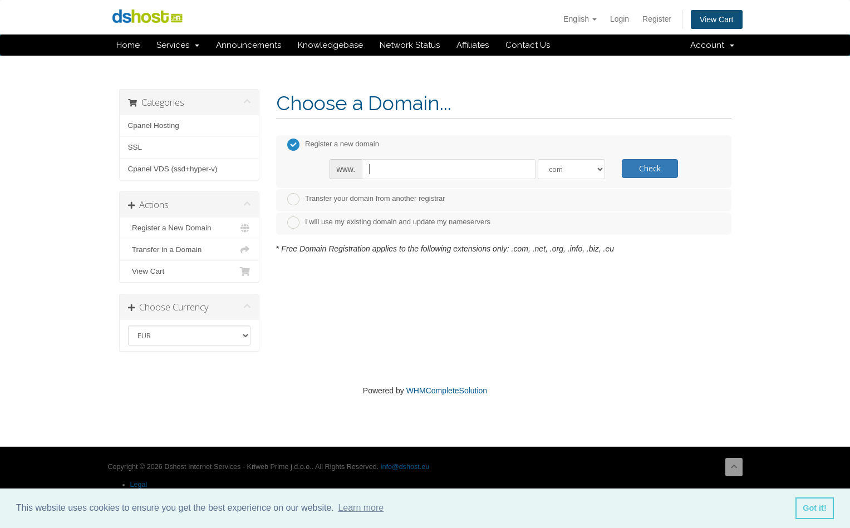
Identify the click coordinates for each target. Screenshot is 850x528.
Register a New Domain (189, 228)
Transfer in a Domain (189, 249)
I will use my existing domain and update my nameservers (388, 222)
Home (128, 45)
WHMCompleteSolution (447, 390)
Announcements (248, 45)
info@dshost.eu (405, 467)
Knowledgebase (330, 45)
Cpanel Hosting (153, 125)
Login (619, 18)
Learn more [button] (361, 507)
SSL (135, 147)
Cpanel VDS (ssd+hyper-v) (173, 169)
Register (656, 18)
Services (177, 45)
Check (650, 168)
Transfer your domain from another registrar (366, 199)
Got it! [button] (814, 508)
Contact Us (527, 45)
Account (712, 45)
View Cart (716, 19)
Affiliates (472, 45)
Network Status (410, 45)
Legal (139, 484)
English (580, 18)
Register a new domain (333, 145)
